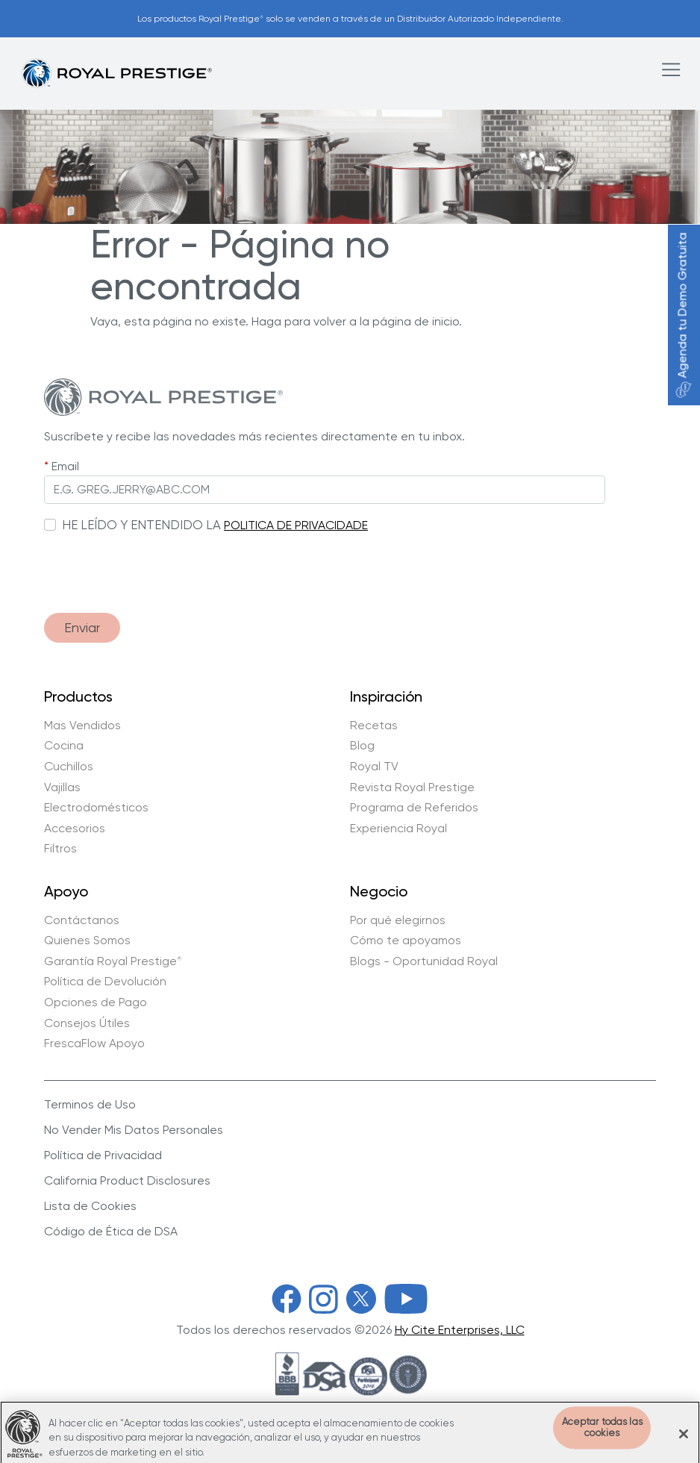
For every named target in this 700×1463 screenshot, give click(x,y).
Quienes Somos (87, 940)
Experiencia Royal (398, 828)
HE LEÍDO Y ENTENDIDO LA (141, 524)
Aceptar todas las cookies (602, 1438)
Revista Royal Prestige (412, 787)
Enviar (82, 627)
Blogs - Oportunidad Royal (424, 961)
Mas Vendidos (82, 725)
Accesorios (74, 828)
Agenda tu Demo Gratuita (682, 315)
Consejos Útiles (87, 1023)
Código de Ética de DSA (111, 1231)
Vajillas (62, 787)
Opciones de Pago (95, 1002)
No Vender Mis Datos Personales (133, 1130)
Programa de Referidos (414, 807)
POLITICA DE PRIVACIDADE (296, 525)
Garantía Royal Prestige (113, 961)
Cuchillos (68, 766)
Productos (78, 697)
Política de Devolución (105, 981)
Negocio (378, 892)
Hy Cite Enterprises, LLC (460, 1330)
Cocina (64, 745)
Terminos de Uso (90, 1104)
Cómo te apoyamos (405, 940)
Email (65, 466)
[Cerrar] (683, 1444)
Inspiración (386, 697)
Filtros (60, 848)
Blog (362, 745)
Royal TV (374, 766)
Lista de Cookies (90, 1206)
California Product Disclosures (127, 1180)
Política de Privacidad (103, 1155)
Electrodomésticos (96, 807)
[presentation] (157, 566)
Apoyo (66, 892)
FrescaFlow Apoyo (94, 1043)
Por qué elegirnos (398, 920)
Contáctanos (81, 920)
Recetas (374, 725)
